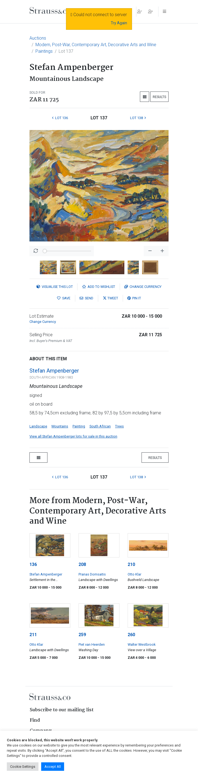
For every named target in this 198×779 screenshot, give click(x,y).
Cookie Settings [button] (22, 767)
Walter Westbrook (141, 644)
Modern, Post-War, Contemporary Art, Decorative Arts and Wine (95, 44)
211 (33, 634)
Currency (142, 287)
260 (131, 634)
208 (82, 564)
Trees (119, 426)
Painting (79, 426)
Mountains (60, 426)
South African (100, 426)
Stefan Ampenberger (54, 370)
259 (82, 634)
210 (131, 564)
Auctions (37, 38)
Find (35, 720)
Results (159, 97)
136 (33, 564)
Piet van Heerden (92, 644)
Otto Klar (134, 574)
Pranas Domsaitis (92, 574)
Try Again (119, 23)
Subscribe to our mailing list (62, 710)
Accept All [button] (52, 767)
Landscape (38, 426)
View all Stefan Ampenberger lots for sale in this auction (73, 436)
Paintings (44, 51)
